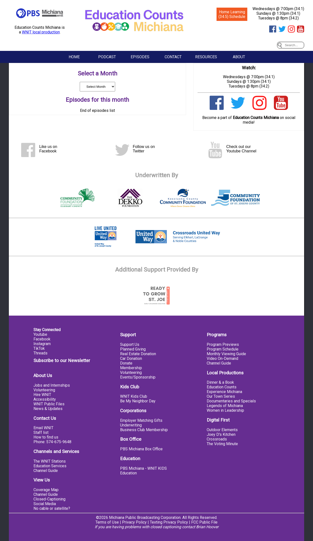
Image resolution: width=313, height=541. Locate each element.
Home (74, 57)
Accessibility (44, 399)
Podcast (107, 57)
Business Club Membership (144, 429)
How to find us (45, 437)
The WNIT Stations (49, 461)
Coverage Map (46, 489)
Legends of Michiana (225, 405)
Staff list (40, 432)
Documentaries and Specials (231, 401)
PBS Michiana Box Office (141, 449)
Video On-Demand (222, 358)
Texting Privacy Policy (169, 522)
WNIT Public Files (48, 404)
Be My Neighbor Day (138, 401)
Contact (173, 57)
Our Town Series (221, 396)
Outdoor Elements (222, 429)
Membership (131, 368)
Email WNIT (43, 427)
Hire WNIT (42, 394)
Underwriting (131, 425)
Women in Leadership (225, 410)
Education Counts (221, 387)
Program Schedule (222, 349)
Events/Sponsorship (138, 377)
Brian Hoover (207, 527)
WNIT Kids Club (133, 396)
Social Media (44, 503)
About (239, 57)
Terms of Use (107, 522)
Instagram (42, 343)
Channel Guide (45, 470)
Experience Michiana (224, 391)
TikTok (39, 348)
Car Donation (131, 358)
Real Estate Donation (138, 353)
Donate (126, 363)
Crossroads (217, 439)
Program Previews (223, 344)
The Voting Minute (222, 443)
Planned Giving (133, 349)
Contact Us (44, 418)
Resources (206, 57)
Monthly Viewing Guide (226, 353)
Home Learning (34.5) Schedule (232, 14)
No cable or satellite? (51, 508)
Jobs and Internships (51, 385)
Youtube (40, 334)
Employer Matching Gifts (141, 420)
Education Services (49, 466)
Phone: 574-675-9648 (52, 441)
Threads (40, 353)
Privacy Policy (134, 522)
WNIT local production (41, 32)
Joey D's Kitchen (221, 434)
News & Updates (48, 408)
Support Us (129, 344)
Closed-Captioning (49, 499)
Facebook (41, 339)
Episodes (140, 57)
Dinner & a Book (220, 382)
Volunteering (44, 390)
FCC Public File (204, 522)
